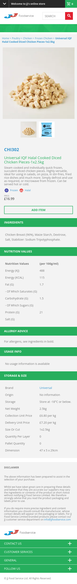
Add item (39, 210)
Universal (46, 388)
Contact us (38, 543)
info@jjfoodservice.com (57, 519)
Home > (6, 38)
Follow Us (38, 569)
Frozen (14, 190)
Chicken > (28, 38)
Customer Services (38, 552)
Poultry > (17, 38)
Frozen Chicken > (44, 38)
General (38, 560)
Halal (28, 190)
